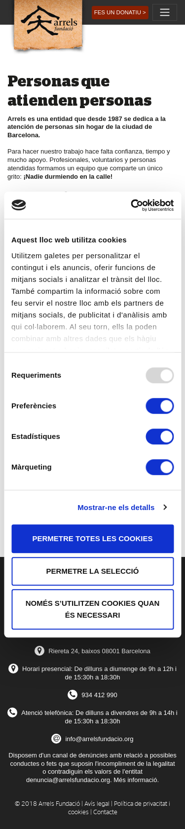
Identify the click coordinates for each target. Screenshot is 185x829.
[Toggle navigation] (164, 12)
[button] (120, 12)
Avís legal (97, 804)
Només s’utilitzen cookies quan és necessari (93, 609)
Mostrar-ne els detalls (115, 507)
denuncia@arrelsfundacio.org (68, 780)
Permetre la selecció (92, 571)
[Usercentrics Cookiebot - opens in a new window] (132, 205)
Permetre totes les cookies (93, 538)
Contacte (105, 812)
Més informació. (136, 780)
